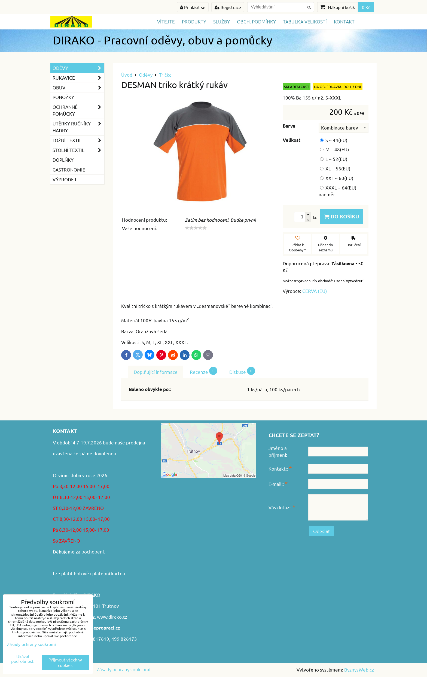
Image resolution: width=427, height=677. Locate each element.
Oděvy (78, 68)
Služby (221, 21)
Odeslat (321, 531)
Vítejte (166, 21)
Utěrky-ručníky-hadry (78, 127)
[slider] (196, 228)
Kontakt (344, 21)
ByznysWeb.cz (359, 669)
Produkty (194, 21)
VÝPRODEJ (64, 179)
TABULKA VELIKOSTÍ (305, 21)
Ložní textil (78, 140)
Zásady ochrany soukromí (123, 669)
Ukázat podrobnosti (23, 658)
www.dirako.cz (112, 616)
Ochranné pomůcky (78, 110)
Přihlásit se (192, 7)
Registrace (228, 7)
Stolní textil (78, 150)
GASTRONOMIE (69, 169)
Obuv (78, 87)
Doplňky (63, 160)
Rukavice (78, 78)
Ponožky (63, 97)
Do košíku (341, 216)
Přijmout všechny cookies (65, 662)
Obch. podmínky (256, 21)
